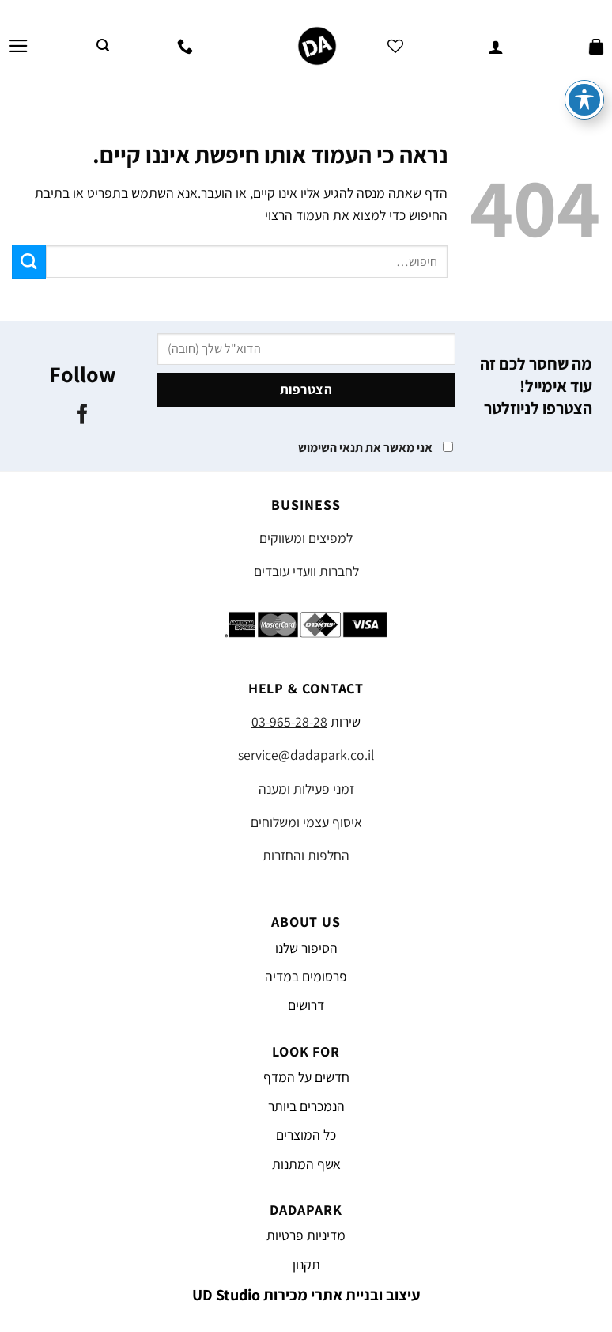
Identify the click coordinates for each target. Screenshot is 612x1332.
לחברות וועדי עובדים (306, 571)
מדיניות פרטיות (306, 1235)
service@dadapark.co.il (306, 755)
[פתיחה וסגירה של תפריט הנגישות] (584, 63)
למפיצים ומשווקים (306, 538)
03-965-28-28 (289, 721)
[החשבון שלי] (496, 45)
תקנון (306, 1264)
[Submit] (29, 262)
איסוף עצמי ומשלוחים (306, 822)
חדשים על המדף (306, 1077)
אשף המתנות (306, 1164)
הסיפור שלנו (306, 948)
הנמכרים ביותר (306, 1106)
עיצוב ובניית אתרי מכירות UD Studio (306, 1295)
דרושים (306, 1005)
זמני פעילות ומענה (306, 789)
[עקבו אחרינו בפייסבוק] (83, 415)
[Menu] (18, 45)
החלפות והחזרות (306, 855)
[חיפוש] (102, 45)
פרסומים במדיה (306, 976)
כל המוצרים (306, 1134)
